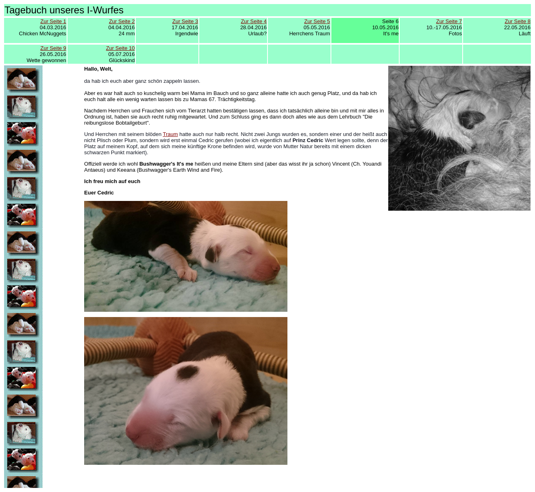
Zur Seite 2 (122, 21)
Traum (170, 134)
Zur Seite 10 (120, 48)
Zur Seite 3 (185, 21)
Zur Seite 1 (53, 21)
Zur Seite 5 (317, 21)
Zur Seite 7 (449, 21)
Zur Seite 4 (254, 21)
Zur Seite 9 (53, 48)
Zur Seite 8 (518, 21)
